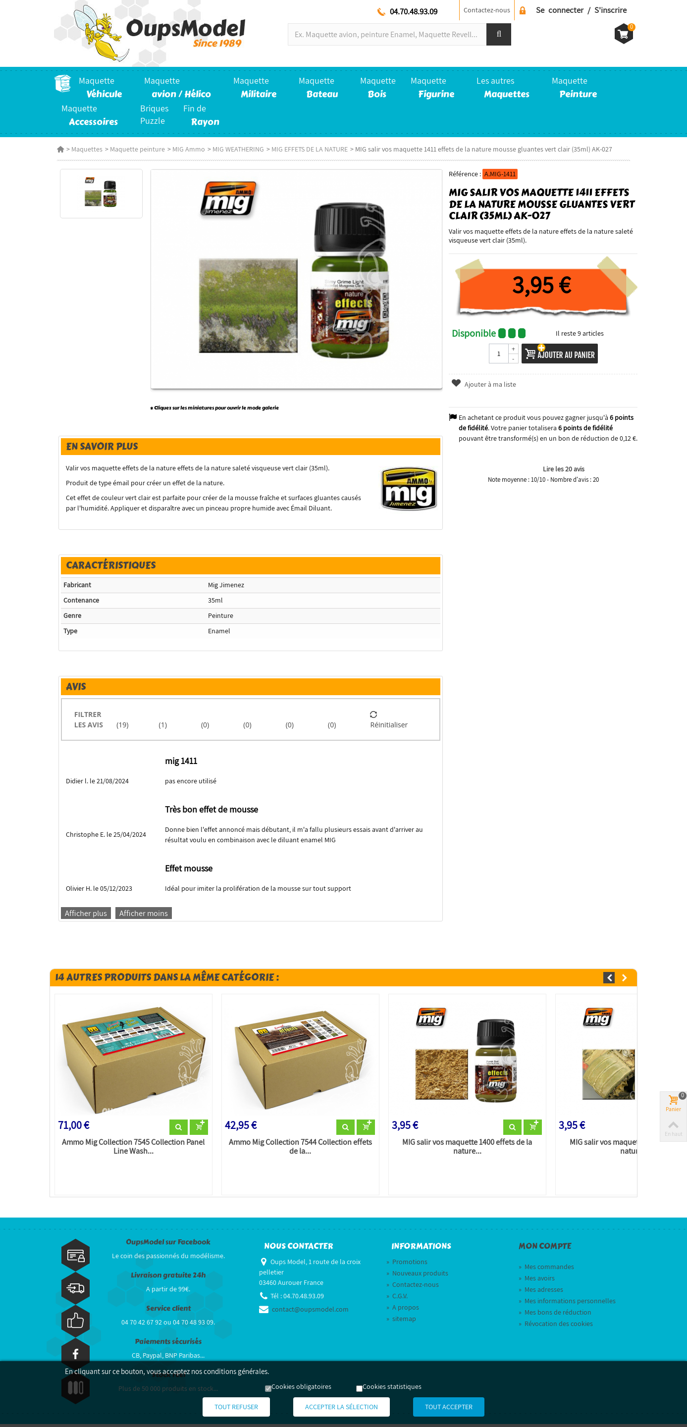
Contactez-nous (487, 9)
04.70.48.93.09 (413, 11)
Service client (168, 1311)
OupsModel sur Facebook (168, 1245)
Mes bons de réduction (555, 1315)
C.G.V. (397, 1298)
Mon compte (545, 1249)
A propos (402, 1310)
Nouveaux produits (417, 1276)
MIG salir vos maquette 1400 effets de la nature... (467, 1150)
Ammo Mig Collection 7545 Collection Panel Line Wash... (130, 1150)
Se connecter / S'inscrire (581, 9)
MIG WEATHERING (235, 149)
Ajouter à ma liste (484, 384)
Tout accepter (461, 1407)
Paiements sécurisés (168, 1344)
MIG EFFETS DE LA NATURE (306, 149)
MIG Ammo (185, 149)
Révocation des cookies (556, 1326)
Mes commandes (546, 1269)
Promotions (406, 1264)
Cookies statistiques (392, 1387)
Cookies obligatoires (301, 1387)
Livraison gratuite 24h (168, 1278)
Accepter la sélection (341, 1407)
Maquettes (84, 149)
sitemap (401, 1321)
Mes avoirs (537, 1280)
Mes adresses (541, 1292)
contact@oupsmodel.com (310, 1312)
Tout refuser (224, 1407)
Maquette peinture (134, 149)
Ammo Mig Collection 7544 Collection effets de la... (298, 1150)
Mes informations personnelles (567, 1303)
